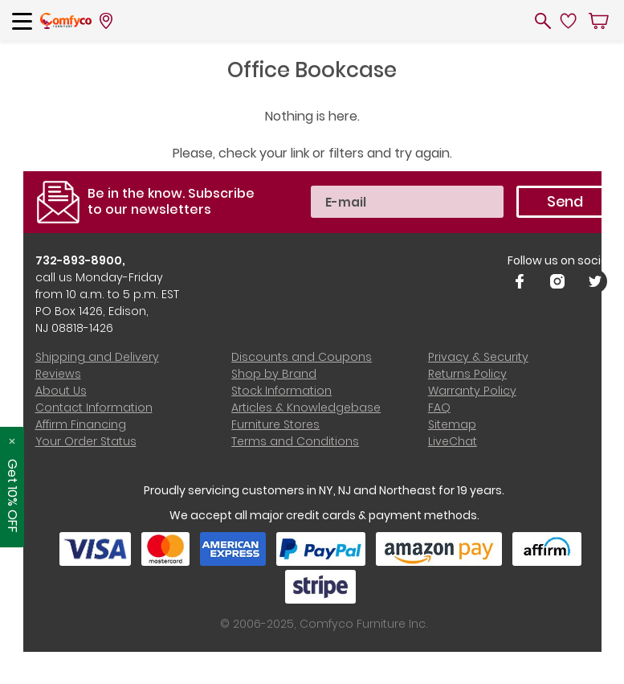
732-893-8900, (80, 260)
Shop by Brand (273, 374)
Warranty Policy (472, 391)
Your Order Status (86, 441)
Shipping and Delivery (97, 357)
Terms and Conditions (295, 441)
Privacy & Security (478, 357)
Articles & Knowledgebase (306, 407)
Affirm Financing (80, 424)
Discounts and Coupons (301, 357)
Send (565, 201)
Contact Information (94, 407)
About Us (61, 391)
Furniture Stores (275, 424)
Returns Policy (467, 374)
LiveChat (452, 441)
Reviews (58, 374)
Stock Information (281, 391)
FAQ (439, 407)
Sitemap (452, 424)
